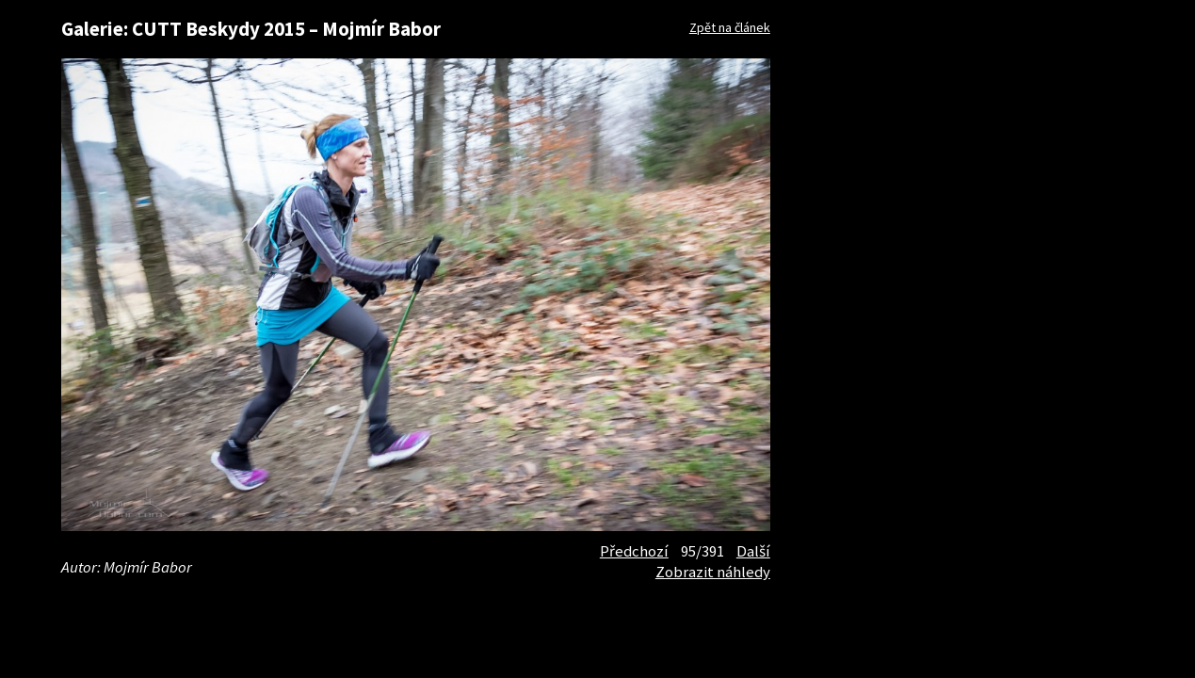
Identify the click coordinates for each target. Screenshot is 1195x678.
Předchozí (634, 551)
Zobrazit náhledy (712, 571)
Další (753, 551)
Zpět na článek (729, 27)
